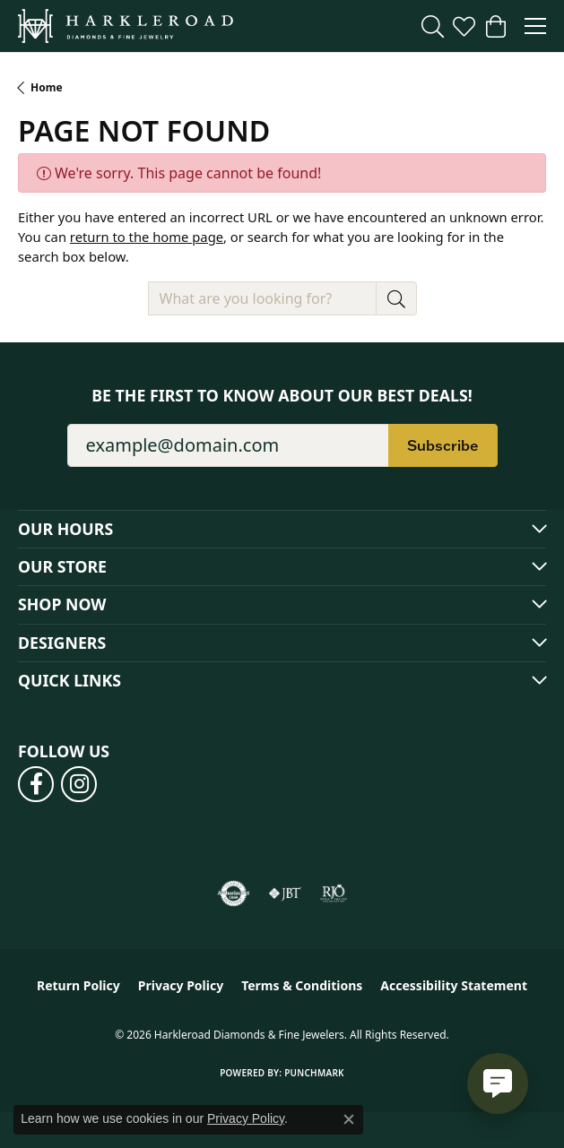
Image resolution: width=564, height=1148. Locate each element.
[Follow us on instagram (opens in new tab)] (79, 784)
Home (46, 87)
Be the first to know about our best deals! (282, 395)
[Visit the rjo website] (333, 893)
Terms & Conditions (301, 985)
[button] (432, 26)
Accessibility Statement (453, 985)
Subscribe (443, 445)
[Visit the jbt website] (285, 893)
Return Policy (78, 985)
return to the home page (146, 237)
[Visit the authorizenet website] (233, 893)
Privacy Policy (180, 985)
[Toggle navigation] (535, 26)
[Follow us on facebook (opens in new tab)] (36, 784)
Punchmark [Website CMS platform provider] (314, 1072)
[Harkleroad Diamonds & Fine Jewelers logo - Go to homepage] (125, 26)
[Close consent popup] (348, 1119)
